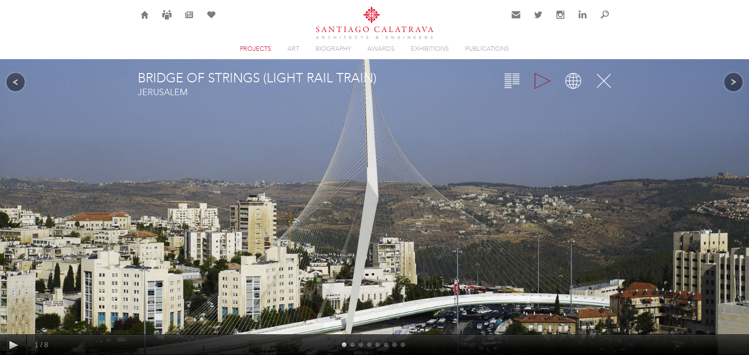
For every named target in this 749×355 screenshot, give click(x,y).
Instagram (560, 21)
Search (605, 21)
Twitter (538, 21)
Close (604, 81)
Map (573, 81)
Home (145, 21)
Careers (167, 21)
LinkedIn (583, 21)
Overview (512, 81)
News (189, 21)
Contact (516, 21)
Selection (211, 21)
